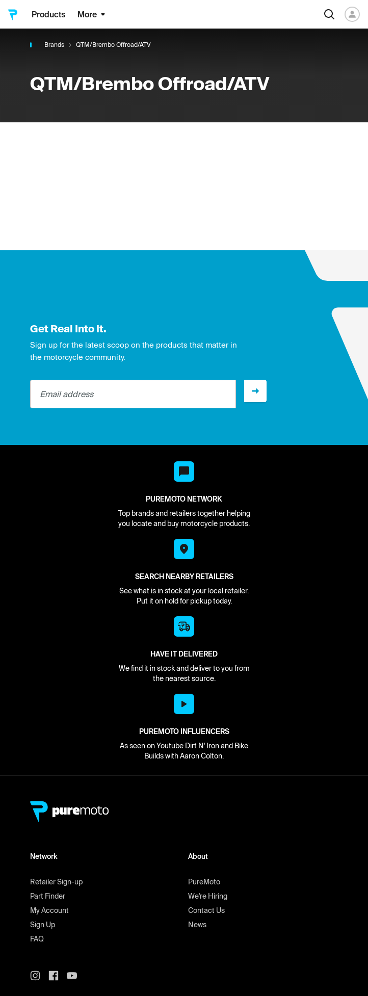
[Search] (329, 14)
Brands (54, 44)
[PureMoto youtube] (76, 976)
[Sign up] (255, 391)
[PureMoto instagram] (39, 976)
